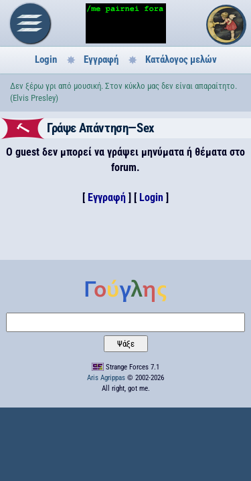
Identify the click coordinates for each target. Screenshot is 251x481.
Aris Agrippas (106, 377)
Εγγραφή (101, 59)
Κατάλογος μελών (181, 59)
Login (46, 59)
